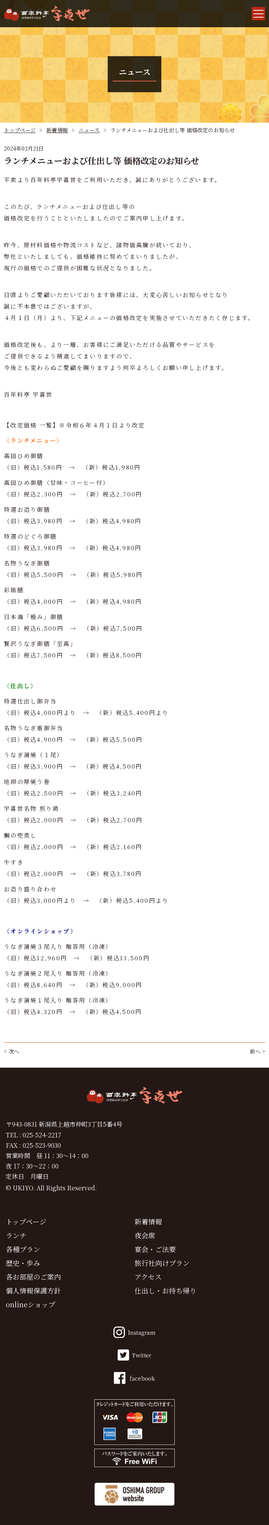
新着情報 (57, 130)
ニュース (89, 130)
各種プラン (23, 1249)
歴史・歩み (23, 1263)
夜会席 (144, 1235)
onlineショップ (30, 1304)
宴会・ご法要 (155, 1249)
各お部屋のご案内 (33, 1277)
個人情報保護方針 (33, 1290)
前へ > (257, 1051)
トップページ (20, 130)
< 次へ (11, 1051)
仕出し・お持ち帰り (165, 1290)
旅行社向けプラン (162, 1263)
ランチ (16, 1235)
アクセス (148, 1277)
